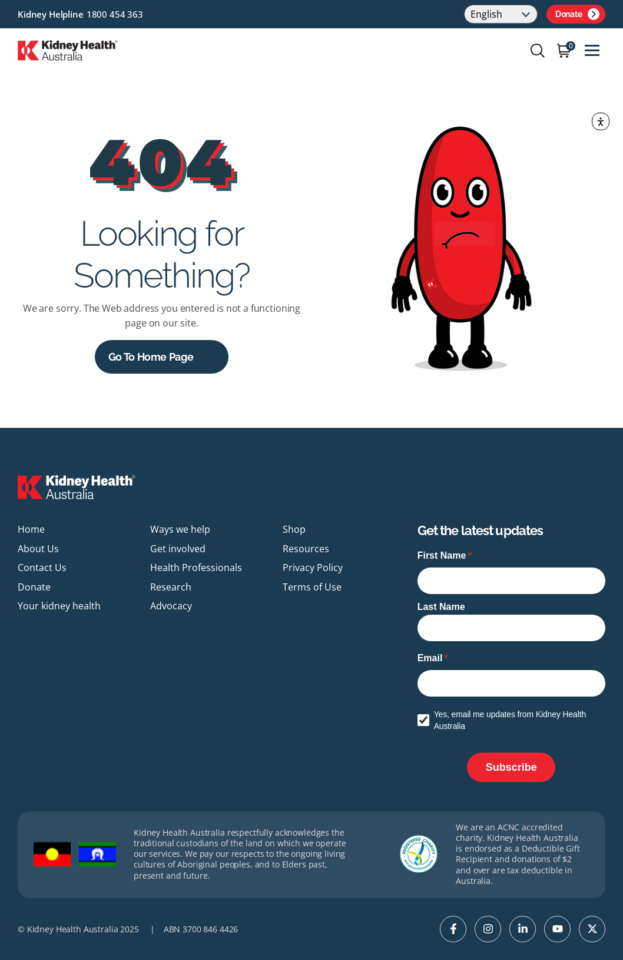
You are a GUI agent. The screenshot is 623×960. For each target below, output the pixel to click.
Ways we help (180, 529)
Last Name (441, 607)
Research (170, 586)
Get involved (178, 548)
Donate (577, 14)
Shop (294, 529)
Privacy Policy (313, 567)
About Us (38, 548)
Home (31, 529)
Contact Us (42, 567)
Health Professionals (196, 567)
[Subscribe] (511, 767)
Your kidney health (59, 605)
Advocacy (171, 605)
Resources (306, 548)
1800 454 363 (115, 14)
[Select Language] (501, 14)
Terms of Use (312, 586)
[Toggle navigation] (592, 50)
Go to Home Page (151, 357)
